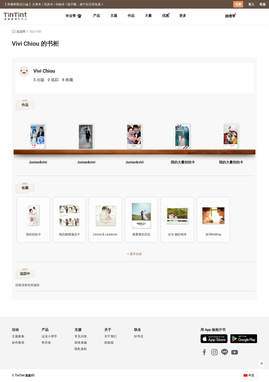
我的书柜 (36, 31)
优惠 (165, 16)
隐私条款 (81, 349)
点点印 (19, 31)
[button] (38, 136)
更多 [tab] (182, 16)
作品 (131, 16)
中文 (251, 375)
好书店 (139, 336)
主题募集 (18, 336)
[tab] (96, 16)
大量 (148, 16)
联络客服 (81, 342)
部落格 (109, 342)
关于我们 (110, 336)
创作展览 (18, 342)
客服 (263, 4)
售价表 (46, 342)
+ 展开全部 (134, 254)
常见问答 (81, 336)
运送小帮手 (49, 336)
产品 (96, 16)
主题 (113, 16)
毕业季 (74, 16)
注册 (238, 4)
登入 (251, 4)
